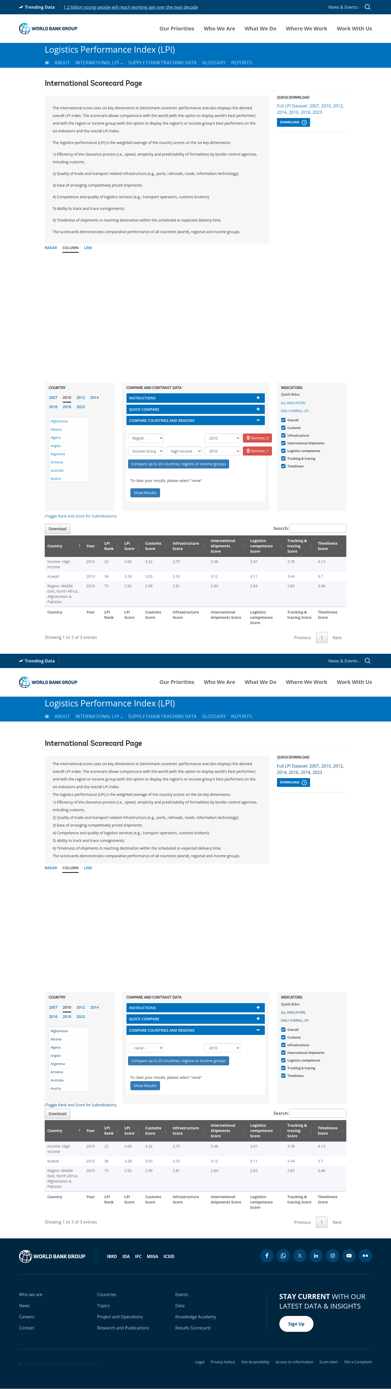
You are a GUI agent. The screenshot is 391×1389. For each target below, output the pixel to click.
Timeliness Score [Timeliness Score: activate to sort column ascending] (327, 546)
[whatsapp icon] (283, 1255)
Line (88, 247)
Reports (241, 63)
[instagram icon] (332, 1255)
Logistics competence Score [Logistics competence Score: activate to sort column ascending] (261, 546)
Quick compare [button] (144, 409)
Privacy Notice (223, 1362)
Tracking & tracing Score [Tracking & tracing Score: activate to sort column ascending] (297, 546)
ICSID (168, 1256)
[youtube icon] (349, 1255)
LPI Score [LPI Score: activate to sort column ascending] (129, 546)
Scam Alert (329, 1362)
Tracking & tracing (300, 458)
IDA (126, 1256)
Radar (51, 247)
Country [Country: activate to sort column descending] (54, 545)
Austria (56, 478)
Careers (26, 1317)
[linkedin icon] (316, 1255)
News (24, 1306)
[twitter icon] (299, 1255)
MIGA (152, 1256)
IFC (138, 1256)
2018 (67, 406)
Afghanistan (59, 421)
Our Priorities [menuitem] (177, 28)
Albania (56, 429)
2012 (80, 397)
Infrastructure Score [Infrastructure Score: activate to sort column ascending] (186, 546)
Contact (26, 1328)
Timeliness (295, 466)
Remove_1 (257, 450)
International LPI (99, 63)
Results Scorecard (192, 1328)
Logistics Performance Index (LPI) (110, 49)
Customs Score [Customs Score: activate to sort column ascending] (153, 546)
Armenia (57, 462)
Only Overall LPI (295, 411)
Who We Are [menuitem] (219, 28)
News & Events (344, 7)
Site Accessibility (255, 1362)
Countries (106, 1294)
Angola (56, 446)
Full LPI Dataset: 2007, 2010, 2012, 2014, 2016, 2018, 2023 (310, 109)
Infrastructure (297, 435)
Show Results (145, 492)
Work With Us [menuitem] (354, 28)
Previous (302, 638)
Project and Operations (120, 1317)
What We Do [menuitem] (260, 28)
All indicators (293, 403)
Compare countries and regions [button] (162, 420)
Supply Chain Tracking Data (162, 63)
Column (70, 247)
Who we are (30, 1294)
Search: (310, 528)
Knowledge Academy (195, 1317)
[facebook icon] (267, 1255)
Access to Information (294, 1362)
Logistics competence (303, 451)
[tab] (195, 398)
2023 (80, 406)
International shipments (305, 443)
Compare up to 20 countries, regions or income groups (178, 463)
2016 (53, 406)
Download (293, 122)
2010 (67, 397)
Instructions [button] (142, 398)
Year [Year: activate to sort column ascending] (90, 545)
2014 (94, 397)
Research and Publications (123, 1328)
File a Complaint (358, 1362)
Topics (103, 1306)
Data (180, 1306)
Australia (57, 470)
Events (181, 1294)
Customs (293, 428)
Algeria (56, 437)
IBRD (112, 1256)
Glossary (214, 63)
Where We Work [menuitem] (306, 28)
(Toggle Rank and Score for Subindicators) (80, 515)
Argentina (58, 454)
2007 (53, 397)
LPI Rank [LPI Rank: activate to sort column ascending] (109, 546)
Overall (292, 420)
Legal (199, 1362)
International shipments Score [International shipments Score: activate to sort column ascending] (223, 546)
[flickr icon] (365, 1255)
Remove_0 (257, 437)
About (62, 63)
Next (337, 638)
